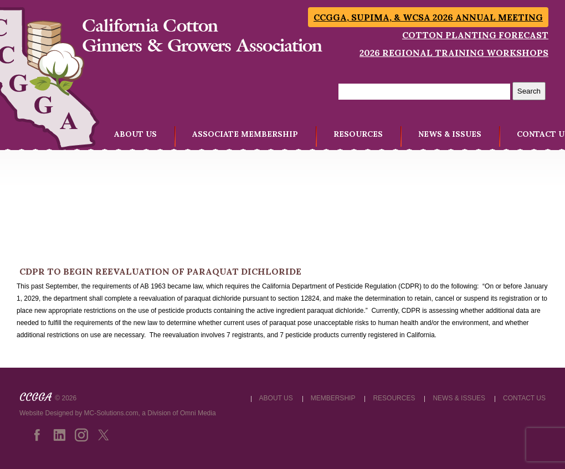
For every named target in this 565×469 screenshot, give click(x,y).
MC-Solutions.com (111, 413)
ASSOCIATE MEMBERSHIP (245, 134)
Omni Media (198, 413)
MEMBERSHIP (333, 398)
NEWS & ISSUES (449, 134)
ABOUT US (135, 134)
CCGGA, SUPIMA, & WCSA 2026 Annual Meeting (428, 17)
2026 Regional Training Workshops (453, 52)
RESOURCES (358, 134)
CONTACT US (524, 398)
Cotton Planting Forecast (475, 34)
